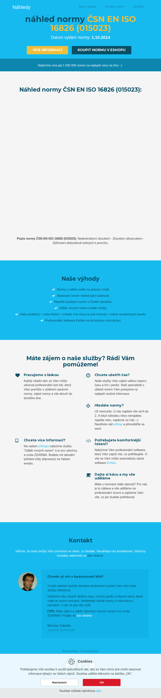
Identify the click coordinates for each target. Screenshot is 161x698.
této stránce (95, 555)
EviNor (111, 462)
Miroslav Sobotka (59, 625)
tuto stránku (84, 615)
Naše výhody (87, 6)
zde (98, 691)
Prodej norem (114, 6)
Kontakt (138, 6)
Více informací (47, 50)
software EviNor (74, 320)
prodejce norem (76, 301)
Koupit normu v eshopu (101, 50)
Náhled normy (59, 6)
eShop (118, 424)
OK (102, 682)
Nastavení (59, 682)
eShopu (43, 446)
